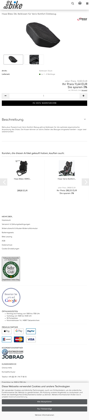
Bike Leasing (7, 237)
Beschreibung (12, 119)
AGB (3, 241)
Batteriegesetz (8, 232)
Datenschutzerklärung (18, 397)
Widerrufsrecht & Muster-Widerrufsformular (20, 228)
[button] (5, 96)
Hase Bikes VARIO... (22, 179)
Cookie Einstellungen (10, 249)
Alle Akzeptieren (44, 402)
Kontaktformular (8, 372)
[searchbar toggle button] (72, 3)
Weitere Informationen (44, 415)
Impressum (6, 220)
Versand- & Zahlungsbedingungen (16, 224)
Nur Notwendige (44, 409)
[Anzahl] (44, 96)
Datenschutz (7, 245)
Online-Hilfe (7, 368)
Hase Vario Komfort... (67, 179)
